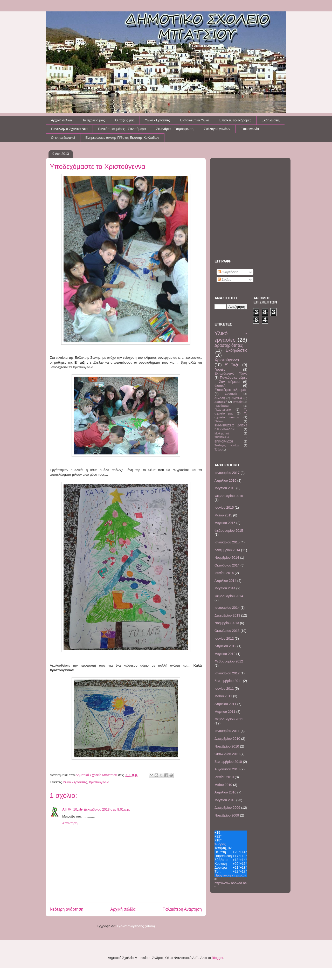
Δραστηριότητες (229, 345)
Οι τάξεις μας (125, 120)
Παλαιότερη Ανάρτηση (182, 909)
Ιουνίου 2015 (224, 507)
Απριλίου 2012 (225, 646)
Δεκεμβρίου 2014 (227, 550)
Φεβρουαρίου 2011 (229, 719)
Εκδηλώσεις (271, 120)
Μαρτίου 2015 (225, 523)
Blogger (217, 958)
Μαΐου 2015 (223, 515)
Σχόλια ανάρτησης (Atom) (136, 926)
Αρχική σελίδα (61, 120)
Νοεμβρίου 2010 (227, 746)
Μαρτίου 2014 (225, 588)
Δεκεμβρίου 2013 (227, 615)
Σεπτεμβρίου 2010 (228, 762)
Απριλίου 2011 (225, 704)
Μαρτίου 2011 (225, 712)
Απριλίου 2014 (225, 581)
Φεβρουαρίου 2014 (229, 596)
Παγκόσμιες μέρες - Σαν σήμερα (122, 129)
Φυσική (220, 386)
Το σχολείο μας (93, 120)
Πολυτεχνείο (223, 409)
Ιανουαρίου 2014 (227, 608)
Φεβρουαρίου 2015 (229, 531)
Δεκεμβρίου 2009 (227, 808)
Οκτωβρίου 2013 (227, 631)
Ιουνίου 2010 (224, 777)
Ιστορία (238, 401)
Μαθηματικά (222, 433)
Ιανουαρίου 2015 (227, 542)
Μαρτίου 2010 (225, 800)
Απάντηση (70, 823)
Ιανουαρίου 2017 (227, 473)
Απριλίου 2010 (225, 792)
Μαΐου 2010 (223, 785)
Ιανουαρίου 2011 (227, 731)
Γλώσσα (219, 421)
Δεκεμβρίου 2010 (227, 739)
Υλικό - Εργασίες (157, 120)
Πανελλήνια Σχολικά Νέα (69, 129)
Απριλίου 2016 (225, 480)
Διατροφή (221, 401)
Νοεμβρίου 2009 (227, 815)
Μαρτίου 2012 (225, 654)
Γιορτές (220, 369)
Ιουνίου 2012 (224, 638)
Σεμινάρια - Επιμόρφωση (174, 129)
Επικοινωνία (250, 129)
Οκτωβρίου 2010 (227, 754)
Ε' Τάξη (232, 365)
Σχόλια (225, 279)
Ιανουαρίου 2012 (227, 673)
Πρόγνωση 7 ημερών (230, 875)
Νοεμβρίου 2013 (227, 623)
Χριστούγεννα (99, 782)
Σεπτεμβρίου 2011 (228, 681)
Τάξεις (218, 449)
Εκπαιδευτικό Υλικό (194, 120)
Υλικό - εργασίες (75, 782)
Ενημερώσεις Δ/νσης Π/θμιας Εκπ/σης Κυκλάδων (122, 138)
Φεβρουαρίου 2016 (229, 496)
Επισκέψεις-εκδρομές (235, 120)
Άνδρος (220, 844)
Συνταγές (231, 393)
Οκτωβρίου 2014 (227, 565)
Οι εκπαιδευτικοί (63, 138)
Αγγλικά (237, 397)
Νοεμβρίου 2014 (227, 557)
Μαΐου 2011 (223, 696)
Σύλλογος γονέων (217, 129)
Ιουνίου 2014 (224, 573)
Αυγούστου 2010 (227, 769)
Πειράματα (222, 405)
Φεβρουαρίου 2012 (229, 661)
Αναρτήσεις (228, 272)
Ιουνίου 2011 (224, 688)
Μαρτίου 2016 (225, 488)
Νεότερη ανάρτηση (66, 909)
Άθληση (220, 397)
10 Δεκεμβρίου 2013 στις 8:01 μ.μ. (101, 809)
